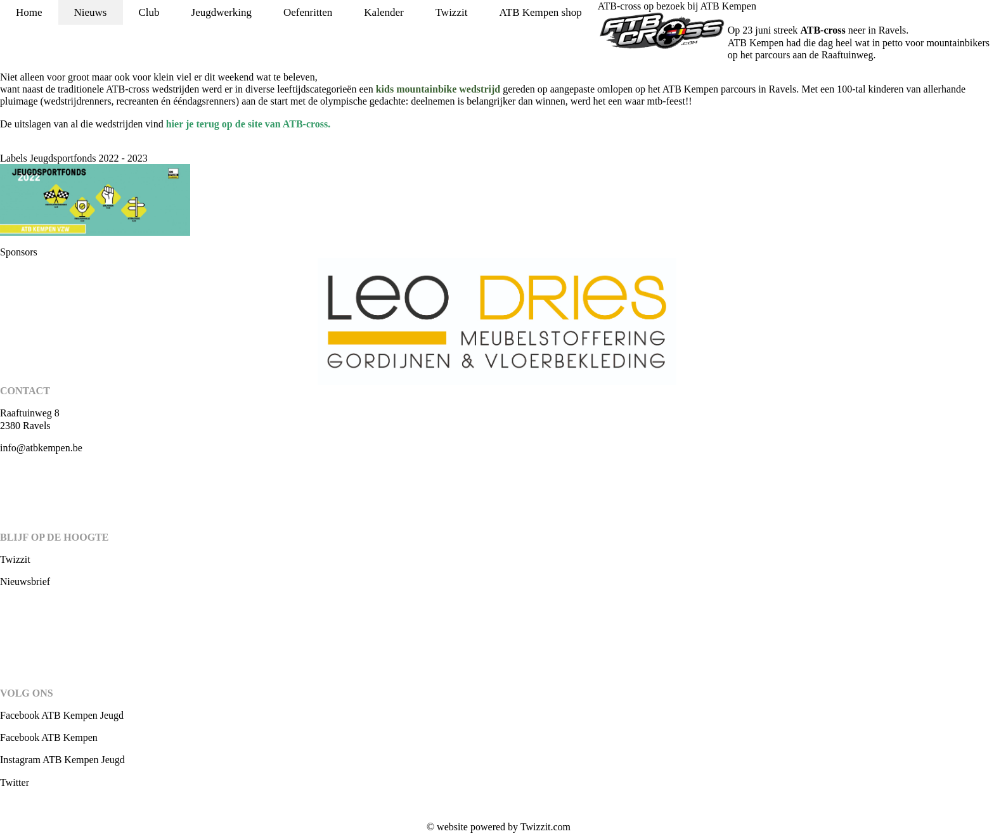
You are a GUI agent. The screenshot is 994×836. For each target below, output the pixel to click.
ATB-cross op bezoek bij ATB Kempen (677, 6)
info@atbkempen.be (41, 447)
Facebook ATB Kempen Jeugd (62, 715)
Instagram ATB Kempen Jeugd (62, 759)
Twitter (14, 782)
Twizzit (452, 12)
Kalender (383, 12)
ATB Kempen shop (540, 12)
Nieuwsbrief (25, 581)
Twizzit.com (545, 826)
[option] (497, 321)
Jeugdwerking (221, 12)
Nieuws (90, 12)
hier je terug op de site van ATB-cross (247, 124)
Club (149, 12)
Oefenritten (307, 12)
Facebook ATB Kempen (49, 737)
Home (29, 12)
